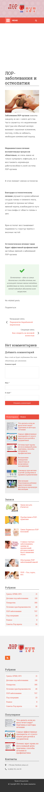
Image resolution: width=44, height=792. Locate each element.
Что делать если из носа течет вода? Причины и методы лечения (27, 426)
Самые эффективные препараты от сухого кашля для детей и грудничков (27, 437)
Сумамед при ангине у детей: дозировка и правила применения (27, 472)
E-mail (8, 393)
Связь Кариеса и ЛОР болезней (29, 531)
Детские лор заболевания (21, 598)
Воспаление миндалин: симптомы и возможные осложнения (23, 462)
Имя (7, 383)
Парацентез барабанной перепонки (23, 321)
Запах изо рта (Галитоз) (26, 506)
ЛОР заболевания (21, 611)
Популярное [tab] (12, 417)
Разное (21, 620)
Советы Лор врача (21, 624)
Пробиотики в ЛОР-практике (28, 518)
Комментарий (10, 364)
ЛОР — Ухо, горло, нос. (27, 573)
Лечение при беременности (21, 607)
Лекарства (21, 603)
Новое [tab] (23, 417)
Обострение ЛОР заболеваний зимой (29, 561)
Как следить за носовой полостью (20, 332)
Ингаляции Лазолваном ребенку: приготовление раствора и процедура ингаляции (27, 485)
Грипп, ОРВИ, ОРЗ (21, 594)
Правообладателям (21, 781)
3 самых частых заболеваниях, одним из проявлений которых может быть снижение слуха (27, 548)
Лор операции (21, 615)
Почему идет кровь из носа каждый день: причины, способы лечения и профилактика (27, 449)
